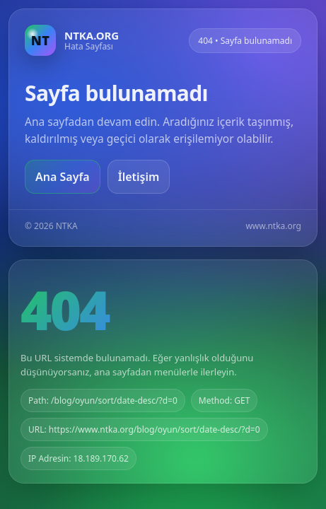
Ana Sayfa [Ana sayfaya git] (62, 177)
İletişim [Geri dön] (139, 177)
